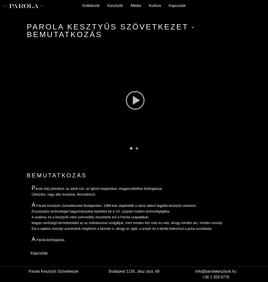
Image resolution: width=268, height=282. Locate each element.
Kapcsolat (177, 6)
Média (136, 6)
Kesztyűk (115, 6)
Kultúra (155, 6)
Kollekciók (91, 6)
